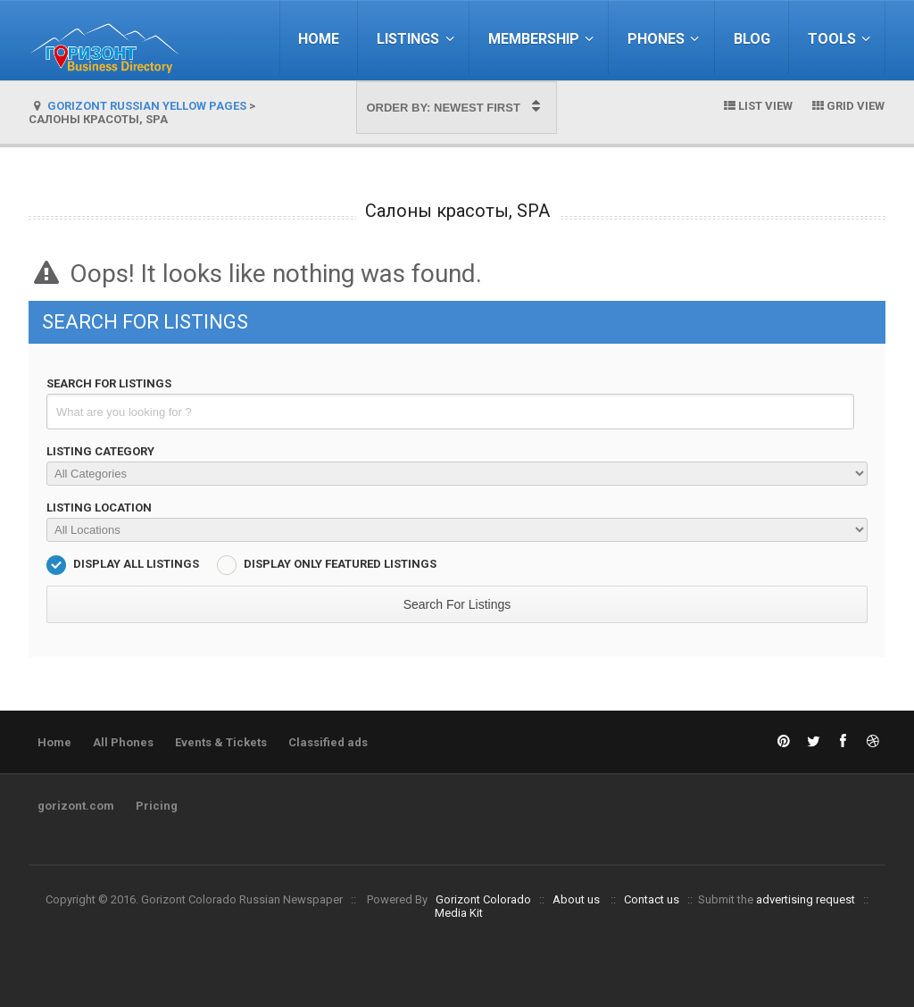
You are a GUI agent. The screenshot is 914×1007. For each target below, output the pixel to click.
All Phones (123, 742)
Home (318, 38)
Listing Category (100, 451)
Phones (665, 38)
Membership (543, 38)
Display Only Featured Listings (340, 563)
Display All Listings (136, 563)
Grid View (847, 105)
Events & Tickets (221, 742)
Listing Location (99, 507)
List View (757, 105)
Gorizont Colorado (483, 899)
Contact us (651, 899)
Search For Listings (108, 383)
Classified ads (328, 742)
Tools (842, 38)
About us (576, 899)
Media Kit (459, 913)
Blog (752, 38)
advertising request (805, 899)
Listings (418, 38)
